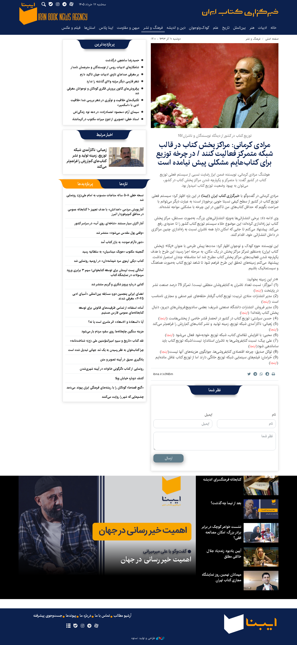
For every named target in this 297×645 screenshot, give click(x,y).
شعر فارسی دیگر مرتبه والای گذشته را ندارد (113, 81)
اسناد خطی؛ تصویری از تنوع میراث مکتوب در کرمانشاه (105, 119)
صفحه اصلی (271, 39)
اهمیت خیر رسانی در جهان (156, 559)
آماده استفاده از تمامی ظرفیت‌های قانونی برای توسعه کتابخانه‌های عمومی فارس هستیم (111, 310)
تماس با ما (102, 616)
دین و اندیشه (176, 28)
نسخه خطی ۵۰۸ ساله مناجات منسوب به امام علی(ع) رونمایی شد (105, 197)
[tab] (123, 184)
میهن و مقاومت (128, 28)
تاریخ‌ (225, 28)
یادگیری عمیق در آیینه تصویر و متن (122, 359)
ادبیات (262, 28)
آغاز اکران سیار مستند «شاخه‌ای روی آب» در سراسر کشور (109, 223)
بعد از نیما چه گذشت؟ (226, 503)
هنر (251, 28)
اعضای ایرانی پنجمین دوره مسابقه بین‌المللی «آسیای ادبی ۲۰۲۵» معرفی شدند (108, 296)
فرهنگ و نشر (153, 28)
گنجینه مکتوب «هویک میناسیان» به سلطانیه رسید (113, 251)
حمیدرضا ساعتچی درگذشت (122, 60)
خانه (274, 28)
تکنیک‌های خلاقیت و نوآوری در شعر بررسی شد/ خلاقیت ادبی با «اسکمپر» (105, 102)
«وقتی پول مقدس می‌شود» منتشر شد (120, 232)
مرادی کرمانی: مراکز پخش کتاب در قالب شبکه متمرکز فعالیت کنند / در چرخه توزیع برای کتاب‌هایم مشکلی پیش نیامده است (214, 154)
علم (215, 28)
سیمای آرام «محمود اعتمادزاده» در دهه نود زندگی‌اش (106, 112)
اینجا (258, 290)
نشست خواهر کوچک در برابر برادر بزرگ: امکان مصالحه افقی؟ (221, 532)
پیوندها (71, 616)
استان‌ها (89, 28)
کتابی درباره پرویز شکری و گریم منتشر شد (117, 284)
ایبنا (240, 13)
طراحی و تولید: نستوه (148, 638)
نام (274, 414)
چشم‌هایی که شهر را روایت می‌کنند (123, 396)
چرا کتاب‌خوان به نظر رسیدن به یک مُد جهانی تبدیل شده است (106, 350)
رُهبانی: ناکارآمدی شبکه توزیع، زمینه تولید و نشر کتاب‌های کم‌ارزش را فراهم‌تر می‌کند (86, 158)
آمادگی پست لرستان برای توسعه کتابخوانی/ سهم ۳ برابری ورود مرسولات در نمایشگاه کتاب (105, 272)
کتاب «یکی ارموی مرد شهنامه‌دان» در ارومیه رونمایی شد (109, 260)
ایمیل (208, 414)
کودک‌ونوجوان (199, 28)
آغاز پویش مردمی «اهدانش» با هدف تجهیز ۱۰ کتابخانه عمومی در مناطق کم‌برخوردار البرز (106, 212)
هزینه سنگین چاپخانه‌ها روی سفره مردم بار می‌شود (112, 331)
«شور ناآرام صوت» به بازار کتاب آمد (122, 242)
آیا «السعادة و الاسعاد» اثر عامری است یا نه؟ (116, 321)
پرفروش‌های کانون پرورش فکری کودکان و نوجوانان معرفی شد (103, 91)
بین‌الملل (239, 28)
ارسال (168, 458)
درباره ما (85, 616)
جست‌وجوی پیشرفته (47, 616)
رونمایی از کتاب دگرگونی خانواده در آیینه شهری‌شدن (112, 368)
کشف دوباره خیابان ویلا (129, 378)
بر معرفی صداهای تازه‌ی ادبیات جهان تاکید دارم (109, 74)
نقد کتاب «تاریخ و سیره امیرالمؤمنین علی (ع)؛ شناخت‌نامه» (107, 340)
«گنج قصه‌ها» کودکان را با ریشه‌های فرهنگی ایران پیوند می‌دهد (105, 387)
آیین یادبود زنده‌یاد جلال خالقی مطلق (224, 554)
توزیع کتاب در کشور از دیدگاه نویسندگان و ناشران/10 (215, 136)
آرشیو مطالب (122, 616)
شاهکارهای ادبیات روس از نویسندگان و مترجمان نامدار (105, 67)
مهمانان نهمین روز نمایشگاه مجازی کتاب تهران (221, 577)
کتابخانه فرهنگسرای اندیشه (222, 479)
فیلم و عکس (71, 28)
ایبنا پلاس (106, 28)
